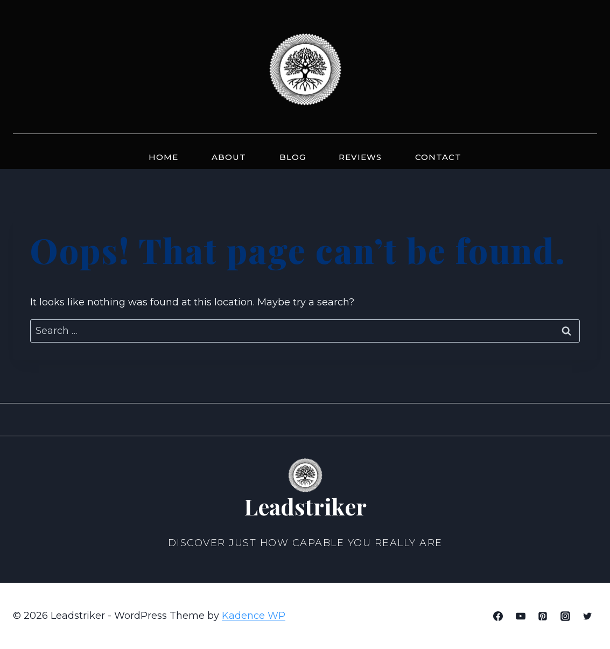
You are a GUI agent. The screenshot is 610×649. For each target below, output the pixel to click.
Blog (292, 157)
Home (163, 157)
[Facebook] (498, 616)
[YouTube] (520, 616)
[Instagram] (565, 616)
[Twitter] (587, 616)
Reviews (360, 157)
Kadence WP (253, 616)
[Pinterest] (542, 616)
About (229, 157)
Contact (438, 157)
